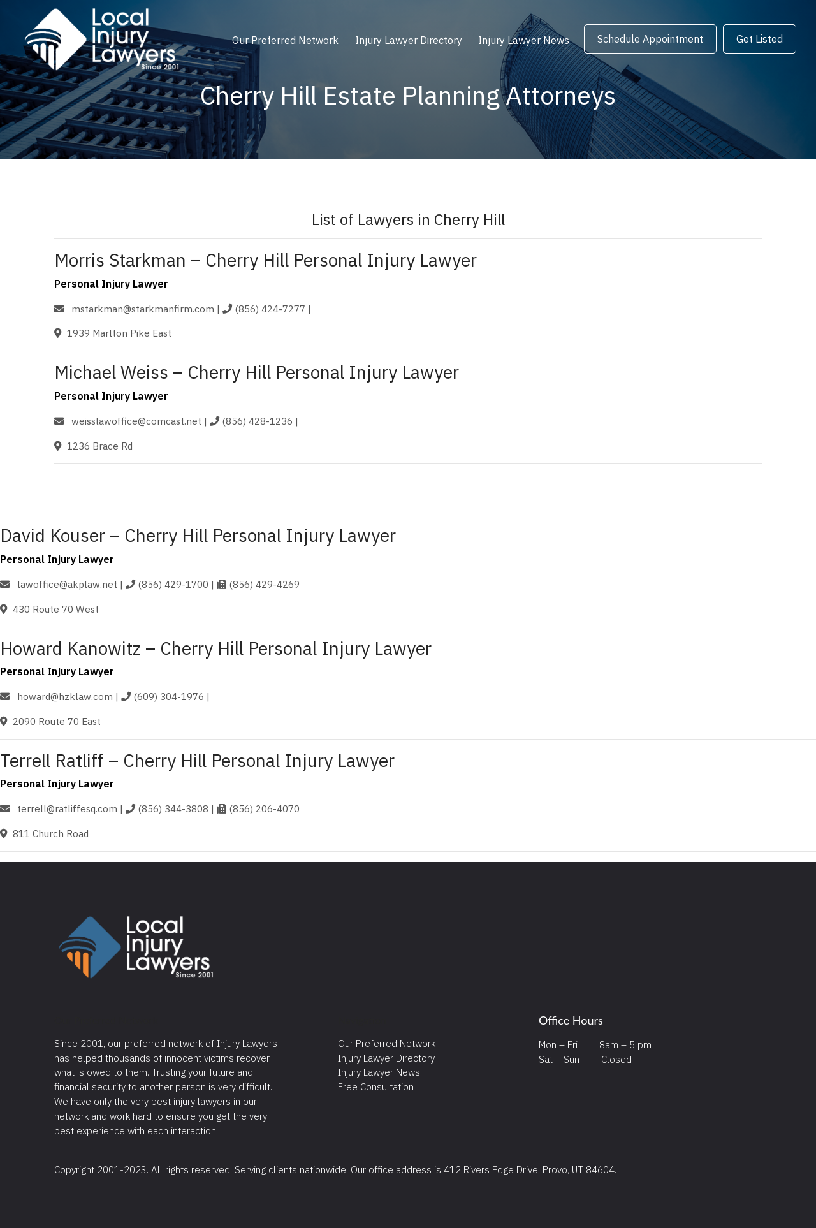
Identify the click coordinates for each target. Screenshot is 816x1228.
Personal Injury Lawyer (111, 283)
